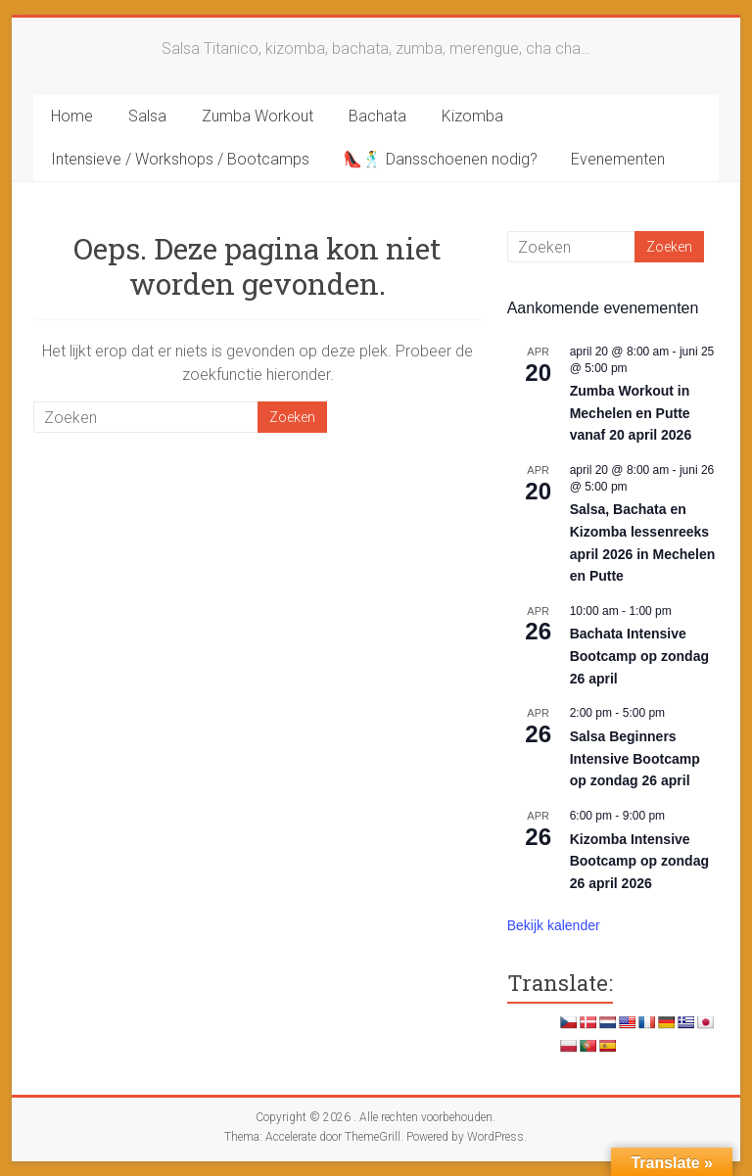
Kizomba (472, 116)
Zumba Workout (257, 116)
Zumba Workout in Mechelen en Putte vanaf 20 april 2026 (631, 413)
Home (72, 116)
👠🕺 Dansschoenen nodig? (440, 159)
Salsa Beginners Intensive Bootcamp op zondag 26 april (635, 758)
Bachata (377, 116)
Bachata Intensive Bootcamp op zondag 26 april (639, 655)
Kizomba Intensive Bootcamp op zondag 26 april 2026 (639, 861)
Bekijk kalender (553, 925)
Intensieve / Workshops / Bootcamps (180, 159)
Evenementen (618, 159)
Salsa (147, 116)
